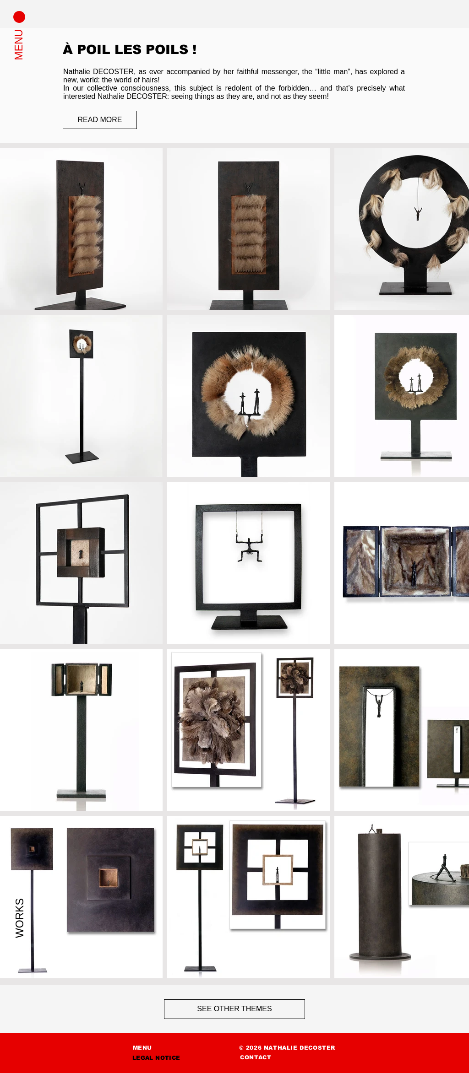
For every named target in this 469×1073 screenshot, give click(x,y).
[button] (19, 17)
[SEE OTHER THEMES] (234, 1009)
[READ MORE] (100, 120)
